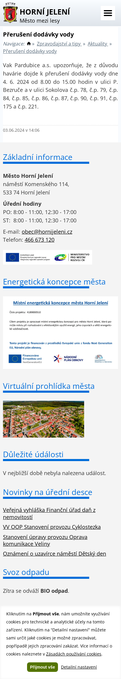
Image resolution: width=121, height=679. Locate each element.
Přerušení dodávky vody (30, 51)
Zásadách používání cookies (73, 654)
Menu (108, 13)
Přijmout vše (42, 667)
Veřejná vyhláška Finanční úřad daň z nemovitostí (49, 513)
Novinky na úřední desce (47, 492)
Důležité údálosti (33, 454)
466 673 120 (39, 239)
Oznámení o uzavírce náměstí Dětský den (54, 553)
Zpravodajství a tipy (59, 43)
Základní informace (38, 157)
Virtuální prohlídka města (49, 386)
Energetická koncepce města (54, 281)
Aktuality (98, 43)
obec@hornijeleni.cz (47, 231)
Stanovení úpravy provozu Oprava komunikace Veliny (45, 540)
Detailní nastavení (79, 667)
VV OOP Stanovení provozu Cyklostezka (52, 526)
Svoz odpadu (26, 572)
